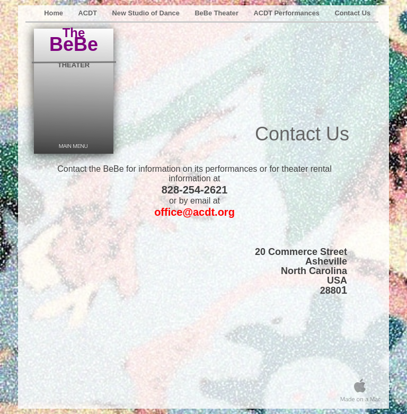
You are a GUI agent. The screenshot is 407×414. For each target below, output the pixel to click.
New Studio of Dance (147, 13)
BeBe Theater (217, 13)
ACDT (88, 13)
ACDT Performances (287, 13)
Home (54, 13)
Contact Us (352, 13)
